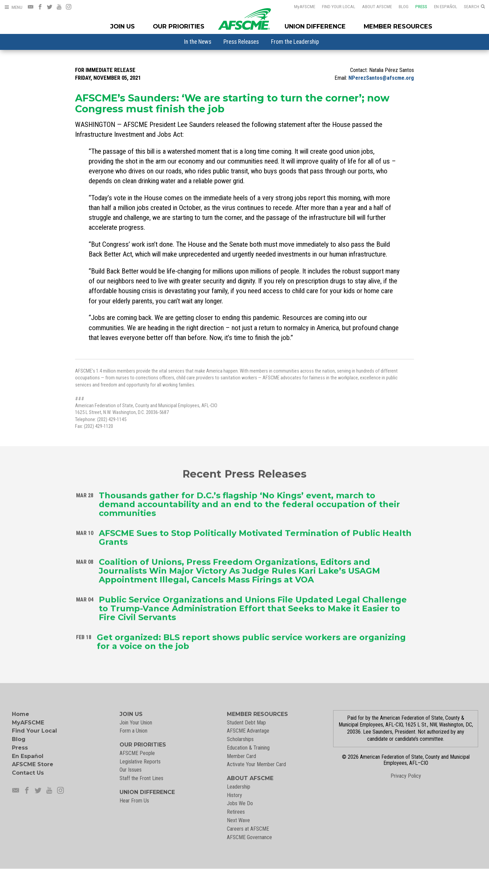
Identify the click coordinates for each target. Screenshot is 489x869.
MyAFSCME (28, 722)
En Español (441, 6)
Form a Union (133, 731)
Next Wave (238, 820)
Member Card (241, 756)
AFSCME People (137, 753)
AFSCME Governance (249, 837)
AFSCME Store (32, 764)
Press (417, 6)
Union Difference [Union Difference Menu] (315, 26)
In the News (197, 41)
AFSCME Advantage (248, 731)
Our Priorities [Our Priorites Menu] (178, 26)
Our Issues (131, 770)
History (234, 795)
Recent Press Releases (244, 472)
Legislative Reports (140, 761)
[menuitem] (198, 42)
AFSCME (300, 6)
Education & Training (248, 747)
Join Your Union (136, 722)
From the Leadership (295, 41)
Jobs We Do (240, 803)
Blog (399, 6)
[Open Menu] (13, 7)
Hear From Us (134, 800)
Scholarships (240, 739)
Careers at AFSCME (248, 829)
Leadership (238, 786)
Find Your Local (334, 6)
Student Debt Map (246, 722)
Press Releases (241, 41)
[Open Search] (474, 7)
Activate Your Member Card (256, 764)
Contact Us (28, 773)
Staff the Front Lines (141, 778)
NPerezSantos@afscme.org (381, 78)
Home (20, 714)
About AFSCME (372, 6)
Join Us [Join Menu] (122, 26)
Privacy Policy (406, 776)
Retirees (236, 812)
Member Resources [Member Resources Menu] (398, 26)
